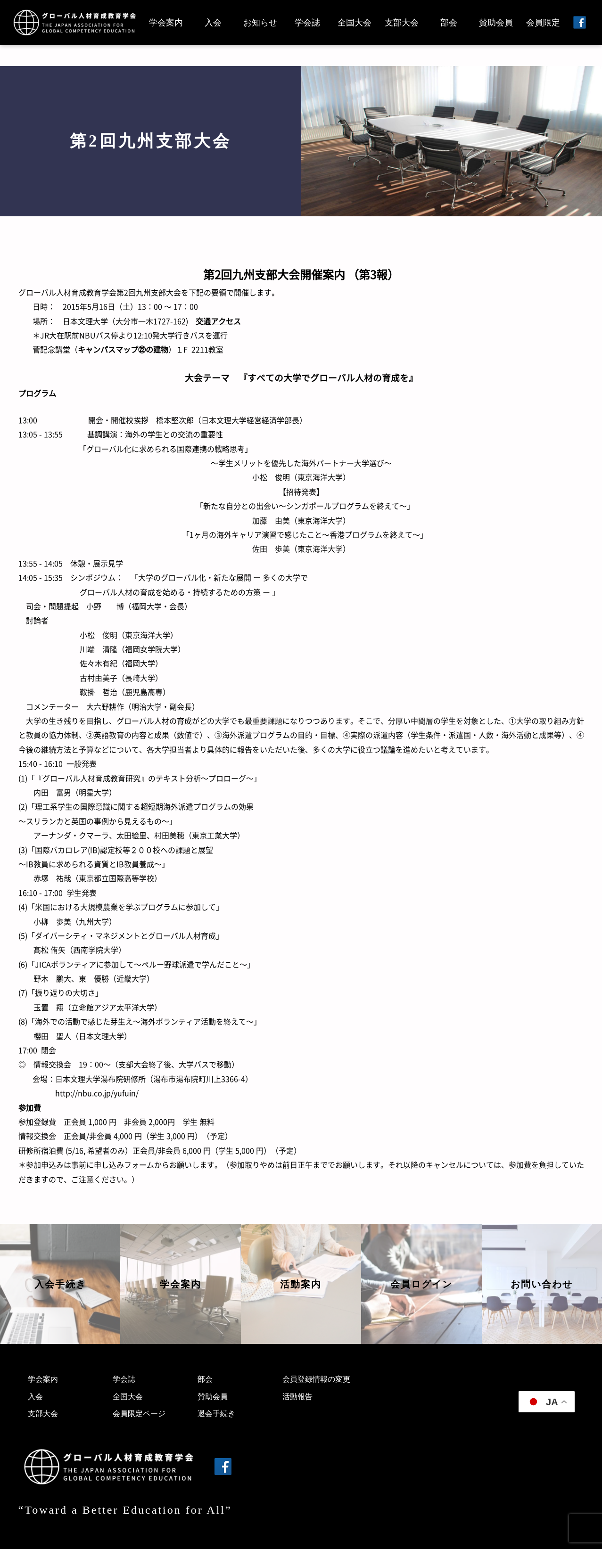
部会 (448, 22)
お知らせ (260, 22)
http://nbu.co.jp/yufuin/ (97, 1092)
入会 (213, 22)
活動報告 (297, 1397)
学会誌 (307, 22)
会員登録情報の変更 (316, 1379)
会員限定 (543, 22)
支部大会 (402, 22)
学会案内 (166, 22)
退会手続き (216, 1414)
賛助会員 (496, 22)
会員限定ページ (139, 1414)
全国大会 (354, 22)
